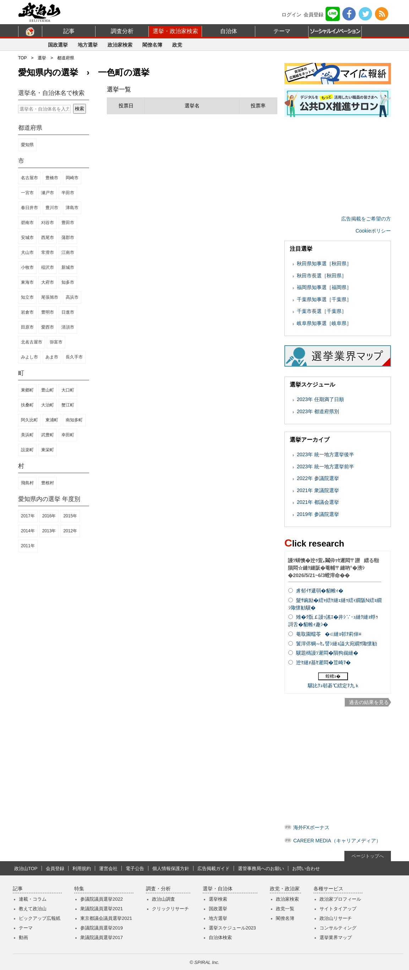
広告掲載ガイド (213, 868)
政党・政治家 (285, 888)
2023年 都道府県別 (318, 411)
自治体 (228, 31)
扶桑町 (27, 405)
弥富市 (56, 342)
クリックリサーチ (170, 908)
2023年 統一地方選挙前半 (325, 466)
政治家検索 (120, 45)
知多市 (67, 282)
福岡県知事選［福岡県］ (324, 287)
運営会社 (108, 868)
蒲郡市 (67, 237)
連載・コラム (33, 899)
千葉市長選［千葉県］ (322, 311)
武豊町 (47, 434)
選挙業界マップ (336, 937)
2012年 (70, 530)
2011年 (28, 545)
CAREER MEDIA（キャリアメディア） (337, 840)
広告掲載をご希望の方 (366, 219)
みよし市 (29, 357)
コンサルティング (338, 928)
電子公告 (135, 868)
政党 (177, 45)
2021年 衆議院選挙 (318, 490)
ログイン (291, 14)
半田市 (67, 192)
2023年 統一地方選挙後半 (325, 454)
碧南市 (27, 222)
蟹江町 (67, 405)
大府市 (47, 282)
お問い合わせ (306, 868)
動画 (23, 937)
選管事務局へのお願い (261, 868)
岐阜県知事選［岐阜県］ (324, 323)
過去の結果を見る (369, 702)
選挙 (42, 57)
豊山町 (47, 390)
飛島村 (27, 482)
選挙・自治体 (218, 888)
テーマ (281, 31)
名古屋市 (29, 177)
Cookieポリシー (373, 231)
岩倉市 (27, 312)
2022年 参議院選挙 (318, 478)
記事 (69, 31)
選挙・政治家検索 (175, 31)
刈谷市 (47, 222)
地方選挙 (88, 45)
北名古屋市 (31, 342)
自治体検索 (220, 937)
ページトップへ (367, 856)
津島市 (72, 207)
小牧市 (27, 267)
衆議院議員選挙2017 (101, 937)
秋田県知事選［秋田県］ (324, 263)
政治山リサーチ (336, 918)
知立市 (27, 297)
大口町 (67, 390)
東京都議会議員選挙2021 (106, 918)
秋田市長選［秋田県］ (322, 275)
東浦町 (51, 419)
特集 (79, 888)
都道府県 (65, 57)
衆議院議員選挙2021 (101, 908)
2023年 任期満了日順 (320, 399)
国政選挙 (58, 45)
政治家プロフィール (340, 899)
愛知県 (27, 144)
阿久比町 (29, 419)
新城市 (67, 267)
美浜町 (27, 434)
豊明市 (47, 312)
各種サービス (328, 888)
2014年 (28, 530)
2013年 (49, 530)
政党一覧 (285, 908)
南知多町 (74, 419)
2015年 (70, 515)
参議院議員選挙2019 (101, 928)
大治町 (47, 405)
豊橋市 (51, 177)
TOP (22, 57)
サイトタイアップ (338, 908)
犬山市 (27, 252)
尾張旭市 (49, 297)
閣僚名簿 (152, 45)
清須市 (67, 327)
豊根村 (47, 482)
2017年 (28, 515)
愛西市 (47, 327)
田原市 (27, 327)
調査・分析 (158, 888)
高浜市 (72, 297)
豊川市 (51, 207)
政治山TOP (26, 868)
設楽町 (27, 449)
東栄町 (47, 449)
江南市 (67, 252)
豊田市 (67, 222)
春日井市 (29, 207)
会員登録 (313, 14)
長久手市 (74, 357)
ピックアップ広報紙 (39, 918)
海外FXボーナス (311, 827)
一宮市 (27, 192)
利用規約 (81, 868)
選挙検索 (218, 899)
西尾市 (47, 237)
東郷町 (27, 390)
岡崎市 (72, 177)
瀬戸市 (47, 192)
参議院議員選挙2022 (101, 899)
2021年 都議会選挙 (318, 502)
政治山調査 (163, 899)
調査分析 (122, 31)
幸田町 (67, 434)
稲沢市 (47, 267)
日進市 (67, 312)
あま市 (51, 357)
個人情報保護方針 (170, 868)
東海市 (27, 282)
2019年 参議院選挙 (318, 514)
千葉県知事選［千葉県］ (324, 299)
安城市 (27, 237)
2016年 (49, 515)
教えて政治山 (33, 908)
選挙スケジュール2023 (232, 928)
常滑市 (47, 252)
